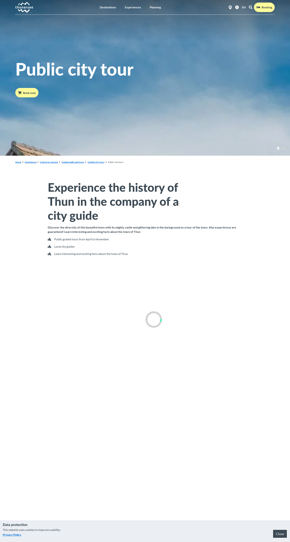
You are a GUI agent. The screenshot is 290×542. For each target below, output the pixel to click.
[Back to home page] (24, 7)
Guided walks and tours (73, 162)
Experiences (133, 7)
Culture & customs (49, 162)
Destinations (108, 7)
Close (280, 534)
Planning (155, 7)
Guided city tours (96, 162)
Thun (281, 148)
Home (18, 162)
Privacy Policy (12, 534)
